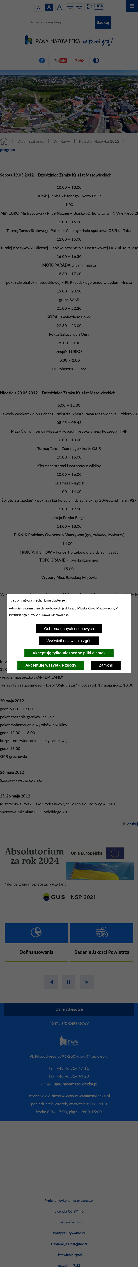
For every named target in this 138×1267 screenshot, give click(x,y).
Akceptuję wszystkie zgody (50, 665)
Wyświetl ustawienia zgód (69, 640)
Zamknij (106, 665)
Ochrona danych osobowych (69, 628)
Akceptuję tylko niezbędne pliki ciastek (68, 653)
